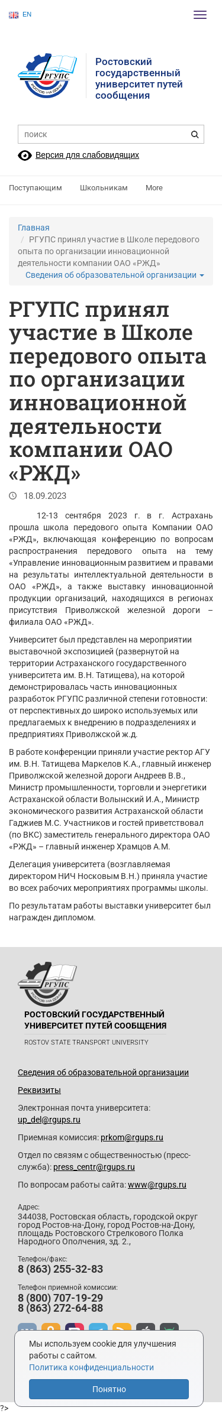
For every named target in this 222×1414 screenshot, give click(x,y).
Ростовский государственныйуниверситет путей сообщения (139, 78)
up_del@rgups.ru (49, 1119)
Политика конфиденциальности (91, 1367)
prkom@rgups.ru (132, 1137)
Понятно (109, 1389)
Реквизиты (39, 1090)
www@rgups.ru (157, 1184)
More (154, 187)
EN (20, 14)
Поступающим (35, 187)
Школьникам (104, 187)
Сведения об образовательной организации (114, 275)
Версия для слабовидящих (87, 155)
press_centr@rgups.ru (94, 1167)
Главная (34, 227)
